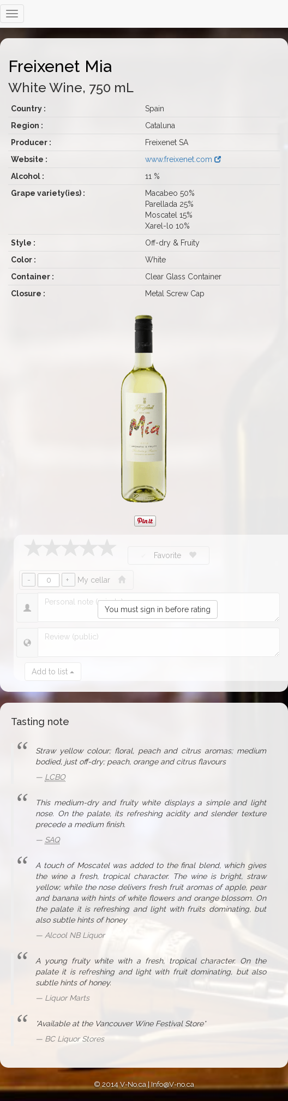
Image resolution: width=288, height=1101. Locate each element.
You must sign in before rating (158, 609)
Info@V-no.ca (172, 1084)
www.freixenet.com (183, 159)
